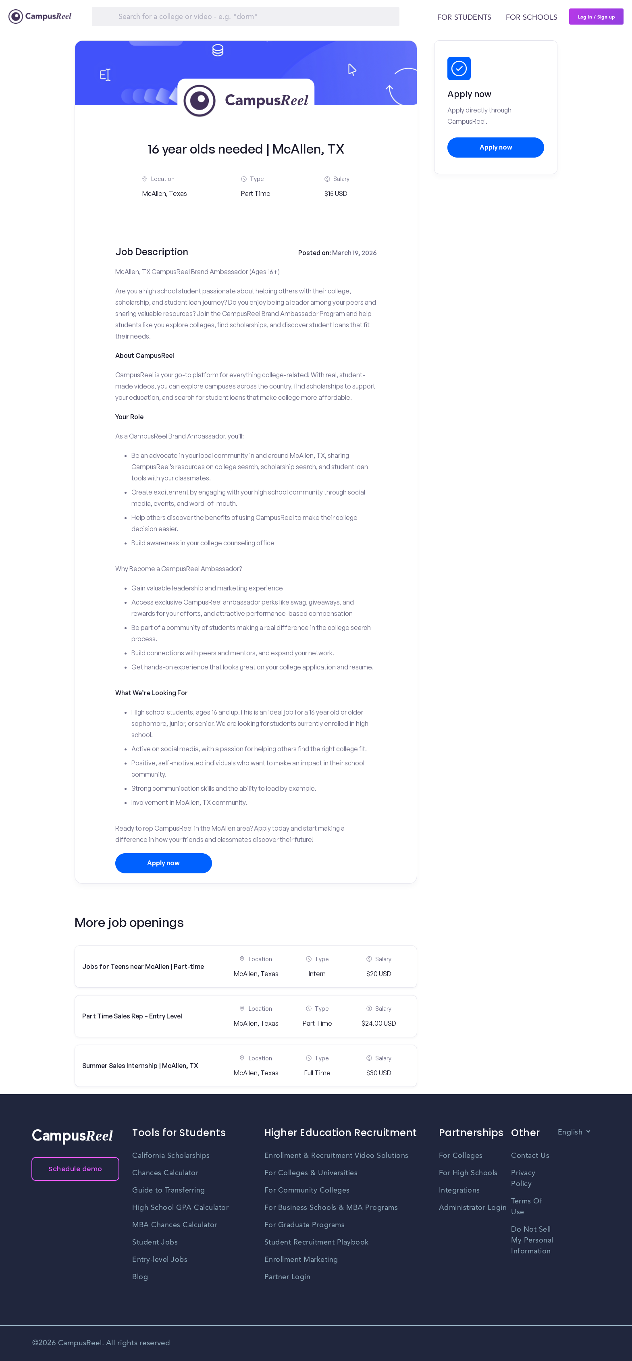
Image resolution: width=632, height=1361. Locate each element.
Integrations (459, 1190)
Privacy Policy (523, 1179)
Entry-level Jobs (159, 1259)
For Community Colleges (307, 1190)
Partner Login (287, 1277)
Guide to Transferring (168, 1190)
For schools (531, 17)
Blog (140, 1277)
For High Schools (468, 1173)
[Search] (245, 16)
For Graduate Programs (304, 1225)
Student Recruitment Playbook (316, 1242)
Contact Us (530, 1155)
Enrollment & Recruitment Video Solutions (336, 1155)
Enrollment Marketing (301, 1259)
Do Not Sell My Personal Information (532, 1240)
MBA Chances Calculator (174, 1225)
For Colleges (461, 1155)
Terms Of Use (526, 1207)
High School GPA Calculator (180, 1207)
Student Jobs (155, 1242)
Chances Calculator (165, 1173)
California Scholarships (171, 1155)
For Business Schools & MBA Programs (331, 1207)
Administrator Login (473, 1207)
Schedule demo (75, 1169)
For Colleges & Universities (311, 1173)
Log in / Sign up (596, 16)
